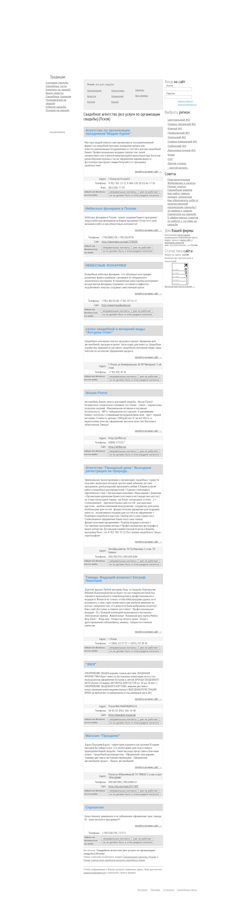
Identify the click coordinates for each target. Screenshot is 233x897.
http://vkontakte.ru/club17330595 (120, 241)
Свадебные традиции (58, 96)
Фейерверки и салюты (181, 183)
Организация (94, 90)
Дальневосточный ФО (182, 150)
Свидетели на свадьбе (181, 214)
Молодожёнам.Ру (47, 35)
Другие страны (177, 163)
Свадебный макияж (179, 189)
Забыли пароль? (185, 101)
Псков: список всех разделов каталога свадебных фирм (114, 860)
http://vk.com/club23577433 (123, 786)
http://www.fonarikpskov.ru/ (116, 305)
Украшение (117, 96)
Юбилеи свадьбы (56, 106)
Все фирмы (141, 95)
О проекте (168, 889)
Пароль (170, 93)
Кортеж (91, 102)
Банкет (115, 102)
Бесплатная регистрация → (180, 286)
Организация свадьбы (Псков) (139, 857)
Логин (169, 85)
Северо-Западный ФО (182, 124)
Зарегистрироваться (187, 104)
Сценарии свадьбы (57, 82)
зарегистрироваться (95, 872)
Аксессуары (117, 90)
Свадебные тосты (56, 86)
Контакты (142, 889)
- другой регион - (178, 167)
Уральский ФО (177, 137)
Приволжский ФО (178, 132)
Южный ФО (175, 128)
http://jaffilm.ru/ (117, 446)
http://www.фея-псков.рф (122, 715)
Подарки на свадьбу (58, 110)
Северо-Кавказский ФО (182, 141)
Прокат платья (176, 186)
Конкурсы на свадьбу (58, 89)
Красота (91, 96)
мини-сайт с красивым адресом (179, 241)
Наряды (139, 90)
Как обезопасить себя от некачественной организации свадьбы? (182, 204)
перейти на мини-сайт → (148, 171)
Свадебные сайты (187, 889)
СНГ (170, 159)
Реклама (155, 889)
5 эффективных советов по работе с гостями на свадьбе (182, 221)
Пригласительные (178, 179)
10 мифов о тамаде (179, 210)
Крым (171, 154)
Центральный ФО (179, 119)
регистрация (183, 235)
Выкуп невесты (55, 93)
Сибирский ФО (177, 145)
